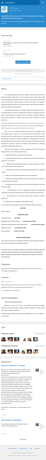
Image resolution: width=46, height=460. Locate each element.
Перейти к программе (23, 62)
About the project (12, 448)
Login (42, 2)
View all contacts (40, 333)
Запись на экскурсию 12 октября (13, 365)
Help (30, 448)
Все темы (23, 439)
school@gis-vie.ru (9, 281)
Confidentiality (23, 448)
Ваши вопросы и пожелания (11, 420)
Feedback (37, 448)
